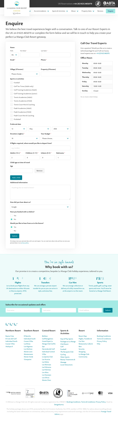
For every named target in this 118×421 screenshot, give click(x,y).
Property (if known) (48, 69)
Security (81, 349)
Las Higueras (28, 346)
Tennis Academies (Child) (23, 101)
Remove (39, 171)
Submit (14, 236)
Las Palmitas (46, 370)
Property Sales (86, 11)
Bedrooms (60, 153)
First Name (23, 51)
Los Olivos (45, 378)
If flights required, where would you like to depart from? (31, 143)
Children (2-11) (32, 153)
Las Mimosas (46, 365)
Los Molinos (28, 349)
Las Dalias (45, 362)
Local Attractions (66, 365)
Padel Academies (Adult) (22, 108)
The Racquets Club (66, 352)
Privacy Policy (102, 341)
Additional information (19, 182)
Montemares (28, 354)
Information (102, 330)
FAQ (98, 344)
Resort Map (83, 336)
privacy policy (25, 243)
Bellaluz (45, 336)
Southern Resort (31, 330)
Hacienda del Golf (48, 349)
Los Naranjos (46, 375)
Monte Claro (46, 380)
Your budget (46, 134)
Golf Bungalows (47, 339)
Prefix (11, 51)
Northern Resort (13, 330)
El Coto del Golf (11, 339)
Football (17, 83)
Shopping (82, 352)
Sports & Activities (58, 11)
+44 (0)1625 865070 (82, 3)
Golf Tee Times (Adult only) (23, 86)
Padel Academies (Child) (22, 112)
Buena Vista (10, 336)
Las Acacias (46, 359)
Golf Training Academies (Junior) (25, 94)
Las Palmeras (46, 367)
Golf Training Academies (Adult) (25, 90)
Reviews (100, 11)
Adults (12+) (15, 153)
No (15, 219)
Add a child (16, 178)
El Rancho (27, 336)
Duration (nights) (17, 134)
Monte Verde (28, 357)
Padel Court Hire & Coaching (24, 116)
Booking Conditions (104, 336)
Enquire (110, 11)
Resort (82, 330)
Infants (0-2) (46, 153)
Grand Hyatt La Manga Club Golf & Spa (48, 344)
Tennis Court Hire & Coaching (24, 105)
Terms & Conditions (104, 339)
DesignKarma (59, 405)
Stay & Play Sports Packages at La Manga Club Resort (68, 341)
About (73, 11)
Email (12, 60)
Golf (61, 347)
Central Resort (48, 330)
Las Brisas (27, 344)
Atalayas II (9, 346)
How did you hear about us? (20, 202)
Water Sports (64, 357)
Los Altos (45, 372)
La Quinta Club (47, 357)
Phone (44, 60)
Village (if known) (16, 69)
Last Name (44, 51)
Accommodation (40, 11)
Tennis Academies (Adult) (23, 97)
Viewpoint (27, 359)
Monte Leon (28, 352)
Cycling (63, 354)
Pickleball (17, 119)
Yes (15, 216)
